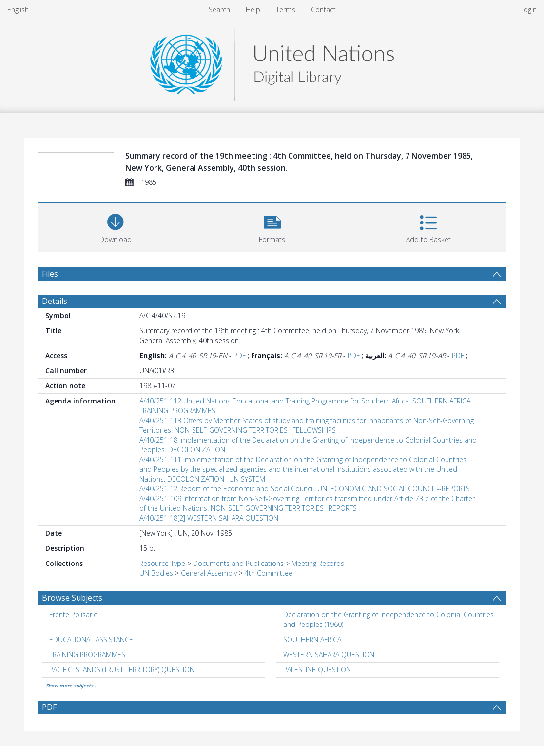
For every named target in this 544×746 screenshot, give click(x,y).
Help (253, 9)
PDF (239, 355)
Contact (323, 9)
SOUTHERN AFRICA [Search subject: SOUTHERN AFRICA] (312, 639)
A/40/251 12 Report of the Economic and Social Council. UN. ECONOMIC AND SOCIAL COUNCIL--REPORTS (304, 488)
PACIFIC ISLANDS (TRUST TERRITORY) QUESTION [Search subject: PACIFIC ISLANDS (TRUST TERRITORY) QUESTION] (121, 669)
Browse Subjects (72, 597)
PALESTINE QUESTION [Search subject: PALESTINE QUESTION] (317, 669)
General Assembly (209, 573)
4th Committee (268, 573)
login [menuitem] (529, 9)
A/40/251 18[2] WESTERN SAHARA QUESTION (208, 518)
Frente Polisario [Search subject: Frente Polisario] (73, 614)
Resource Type (162, 563)
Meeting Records (317, 563)
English (18, 9)
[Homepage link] (272, 61)
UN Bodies (156, 573)
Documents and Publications (238, 563)
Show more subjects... (71, 685)
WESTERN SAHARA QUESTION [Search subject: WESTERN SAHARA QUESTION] (328, 654)
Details (54, 301)
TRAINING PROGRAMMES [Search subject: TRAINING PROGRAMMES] (87, 654)
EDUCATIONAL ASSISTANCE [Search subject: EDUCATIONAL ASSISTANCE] (91, 639)
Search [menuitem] (219, 9)
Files (50, 273)
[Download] (116, 226)
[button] (272, 226)
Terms (285, 9)
